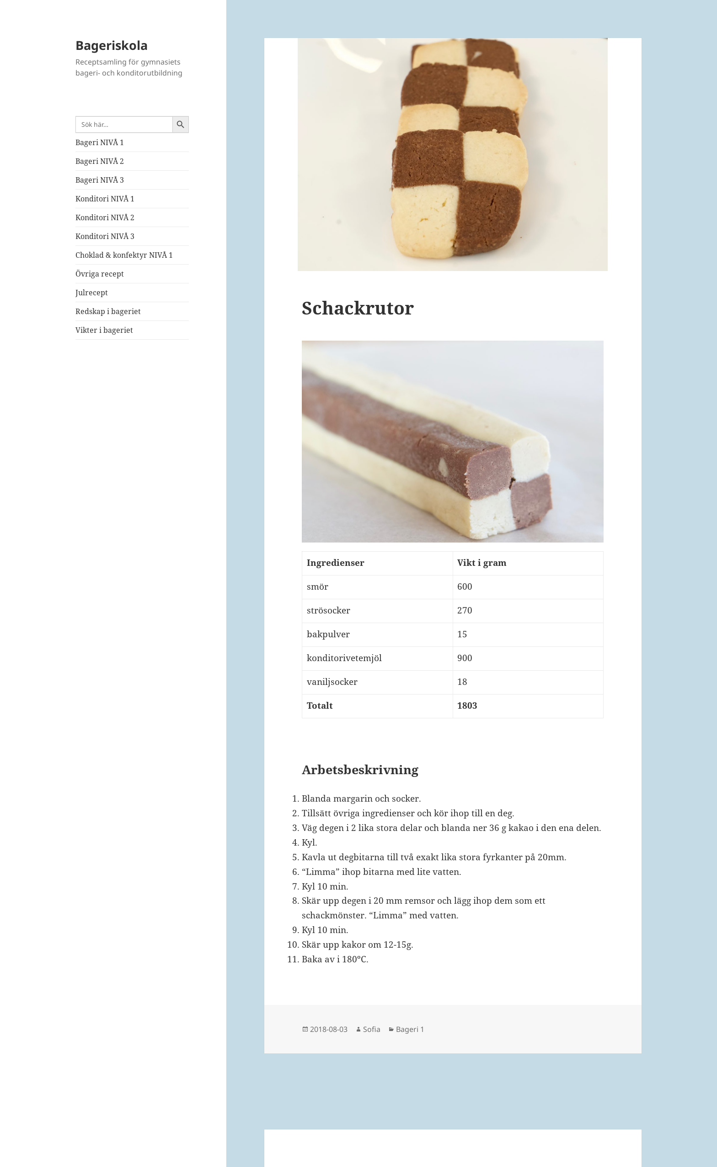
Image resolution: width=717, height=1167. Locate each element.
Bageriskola (111, 45)
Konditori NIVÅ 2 (104, 217)
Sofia (371, 1029)
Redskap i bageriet (108, 311)
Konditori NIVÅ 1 (104, 199)
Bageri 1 (410, 1029)
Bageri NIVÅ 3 (99, 180)
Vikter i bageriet (104, 330)
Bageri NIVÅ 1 (99, 142)
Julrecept (91, 293)
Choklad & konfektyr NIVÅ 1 (124, 255)
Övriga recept (99, 274)
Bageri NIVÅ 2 (99, 161)
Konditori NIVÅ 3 (104, 236)
